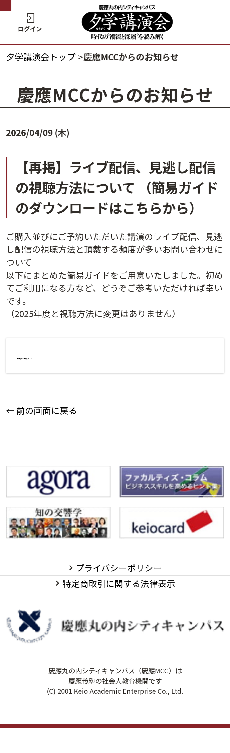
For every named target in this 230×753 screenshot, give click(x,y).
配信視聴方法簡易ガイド (64, 355)
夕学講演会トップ (40, 56)
